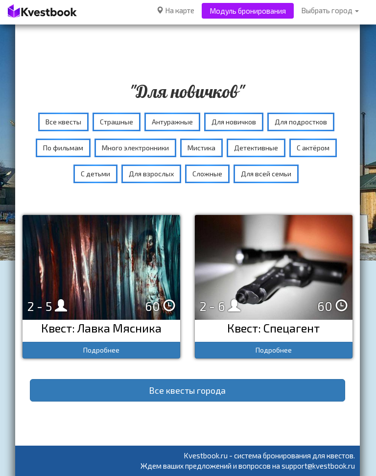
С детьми (95, 173)
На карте (175, 10)
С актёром (313, 147)
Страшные (116, 122)
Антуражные (172, 122)
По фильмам (63, 147)
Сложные (207, 173)
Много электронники (135, 147)
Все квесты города (187, 390)
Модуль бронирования (248, 10)
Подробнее (101, 350)
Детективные (256, 147)
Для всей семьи (266, 173)
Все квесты (63, 122)
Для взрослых (151, 173)
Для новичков (234, 122)
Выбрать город (330, 10)
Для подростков (301, 122)
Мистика (201, 147)
